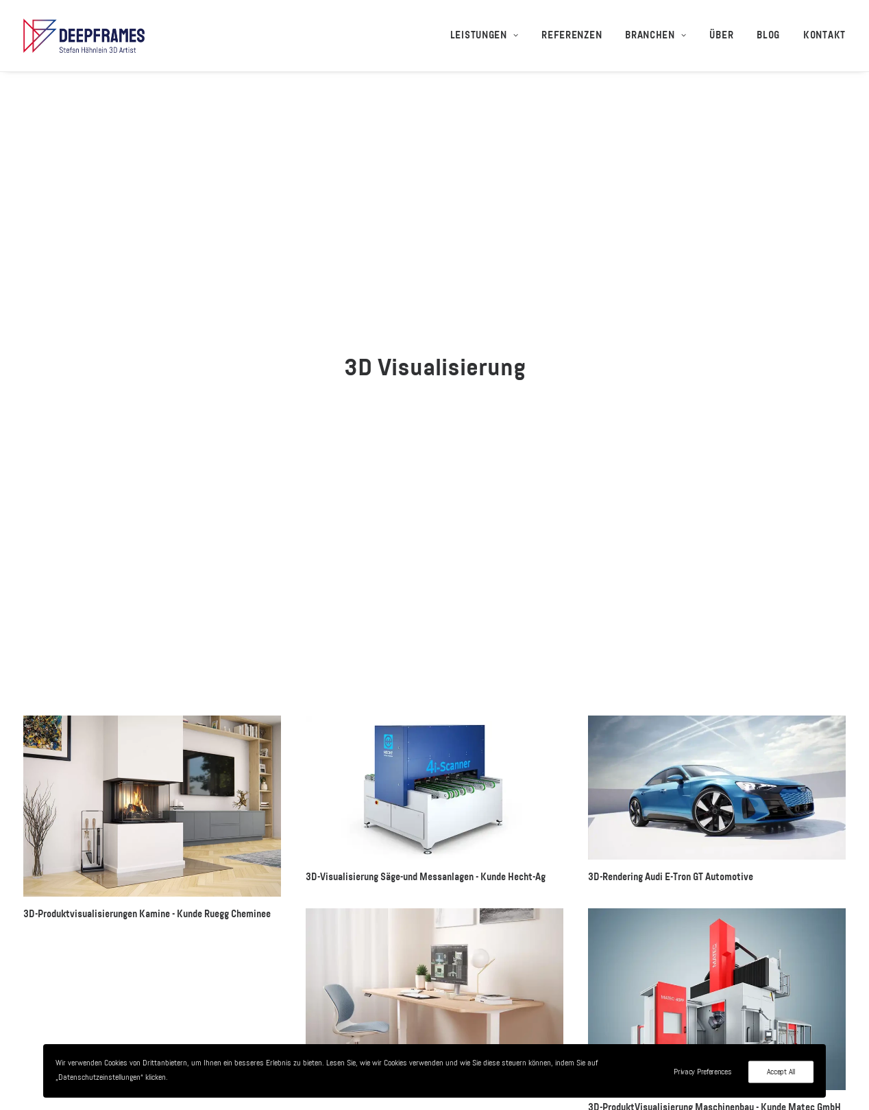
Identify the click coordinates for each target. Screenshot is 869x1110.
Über (721, 35)
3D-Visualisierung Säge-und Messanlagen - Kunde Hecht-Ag (426, 663)
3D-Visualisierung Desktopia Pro (372, 871)
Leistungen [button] (484, 35)
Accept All (781, 1072)
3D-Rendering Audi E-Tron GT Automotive (670, 663)
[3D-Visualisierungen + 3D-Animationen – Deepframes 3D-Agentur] (84, 36)
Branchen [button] (655, 35)
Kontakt (824, 35)
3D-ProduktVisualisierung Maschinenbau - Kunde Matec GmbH (714, 893)
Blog (768, 35)
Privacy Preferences (702, 1072)
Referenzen (571, 35)
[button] (152, 591)
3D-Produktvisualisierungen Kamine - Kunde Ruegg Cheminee (147, 700)
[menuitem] (489, 35)
